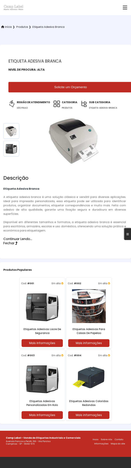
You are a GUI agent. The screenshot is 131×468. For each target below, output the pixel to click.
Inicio (96, 439)
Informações (101, 443)
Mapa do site (118, 443)
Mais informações (42, 343)
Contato (118, 439)
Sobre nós (106, 439)
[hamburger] (125, 7)
